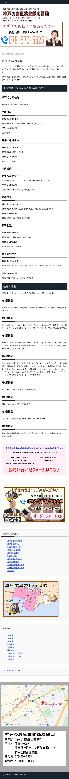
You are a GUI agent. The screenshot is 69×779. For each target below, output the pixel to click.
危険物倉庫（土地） (14, 656)
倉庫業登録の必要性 (14, 541)
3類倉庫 (10, 641)
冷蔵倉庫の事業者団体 (15, 568)
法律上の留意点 (13, 544)
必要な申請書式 (13, 553)
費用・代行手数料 (14, 550)
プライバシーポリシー (11, 670)
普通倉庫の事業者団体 (15, 565)
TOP (13, 54)
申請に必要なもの (14, 547)
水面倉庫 (10, 647)
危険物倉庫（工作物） (15, 653)
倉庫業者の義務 (13, 562)
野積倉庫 (10, 644)
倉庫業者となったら (14, 559)
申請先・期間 (12, 556)
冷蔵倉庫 (10, 659)
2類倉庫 (10, 638)
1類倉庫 (10, 635)
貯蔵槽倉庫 (11, 650)
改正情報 (10, 571)
